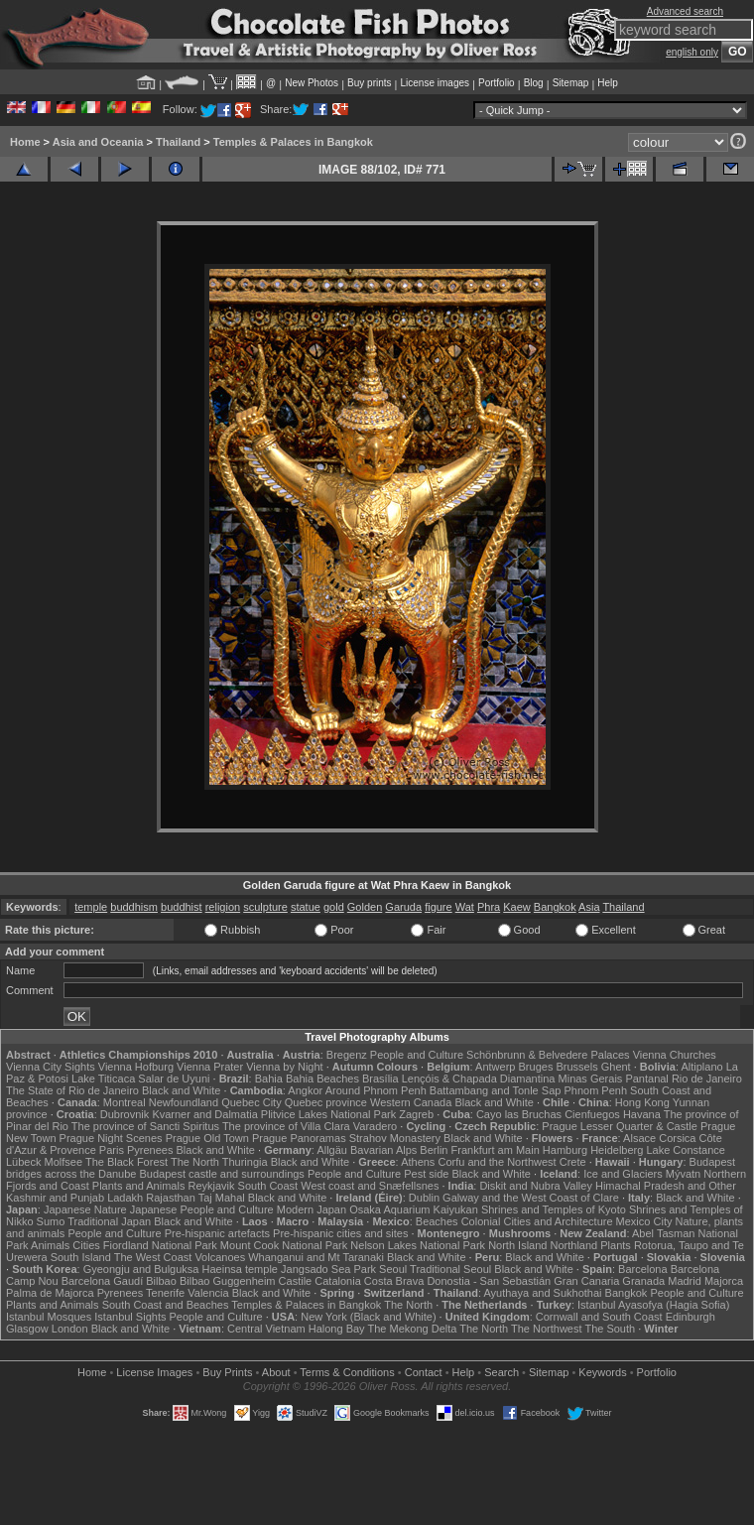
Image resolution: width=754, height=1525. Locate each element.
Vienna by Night (284, 1067)
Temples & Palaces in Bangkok (293, 142)
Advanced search (685, 11)
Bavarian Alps (383, 1150)
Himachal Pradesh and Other (665, 1186)
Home (25, 142)
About (276, 1372)
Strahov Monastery (394, 1138)
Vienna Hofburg (136, 1067)
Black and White (181, 1090)
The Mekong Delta (411, 1328)
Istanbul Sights (130, 1317)
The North (195, 1162)
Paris (111, 1150)
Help (607, 82)
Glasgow (27, 1328)
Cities (86, 1245)
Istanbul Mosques (48, 1317)
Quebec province (326, 1102)
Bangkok (555, 907)
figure (438, 907)
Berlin (433, 1150)
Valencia (208, 1293)
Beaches (437, 1221)
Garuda (403, 907)
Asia (588, 907)
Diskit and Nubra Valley (535, 1186)
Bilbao (161, 1281)
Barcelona (643, 1269)
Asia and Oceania (98, 142)
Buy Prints (227, 1372)
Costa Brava (394, 1281)
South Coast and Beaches (165, 1305)
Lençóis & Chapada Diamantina (479, 1078)
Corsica (677, 1138)
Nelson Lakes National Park (417, 1245)
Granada (643, 1281)
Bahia (269, 1078)
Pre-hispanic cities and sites (340, 1233)
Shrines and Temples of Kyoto (553, 1209)
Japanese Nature (85, 1209)
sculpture (265, 907)
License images (435, 82)
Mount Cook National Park (283, 1245)
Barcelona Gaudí (103, 1281)
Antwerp (495, 1067)
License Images (154, 1372)
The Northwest (546, 1328)
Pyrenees (150, 1150)
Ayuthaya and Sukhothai (542, 1293)
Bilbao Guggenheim (228, 1281)
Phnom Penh (595, 1090)
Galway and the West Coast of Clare (530, 1198)
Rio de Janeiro (707, 1078)
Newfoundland (183, 1102)
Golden (364, 907)
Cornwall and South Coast (599, 1317)
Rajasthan (170, 1198)
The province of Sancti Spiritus (145, 1126)
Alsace (639, 1138)
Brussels (576, 1067)
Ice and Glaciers (622, 1174)
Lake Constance (685, 1150)
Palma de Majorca (50, 1293)
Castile (296, 1281)
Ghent (616, 1067)
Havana (642, 1114)
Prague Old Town (207, 1138)
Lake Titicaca (103, 1078)
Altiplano (701, 1067)
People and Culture (416, 1055)
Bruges (536, 1067)
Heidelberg (616, 1150)
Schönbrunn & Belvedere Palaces (548, 1055)
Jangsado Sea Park (328, 1269)
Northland (574, 1245)
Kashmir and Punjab (55, 1198)
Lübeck (23, 1162)
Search (501, 1372)
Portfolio (496, 82)
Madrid (684, 1281)
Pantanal (646, 1078)
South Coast (268, 1186)
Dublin (424, 1198)
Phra (488, 907)
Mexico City (644, 1221)
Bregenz (346, 1055)
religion (222, 907)
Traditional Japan (109, 1221)
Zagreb (416, 1114)
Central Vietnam (266, 1328)
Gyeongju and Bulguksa (141, 1269)
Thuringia (245, 1162)
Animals (50, 1245)
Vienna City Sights (50, 1067)
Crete (573, 1162)
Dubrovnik (125, 1114)
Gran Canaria (586, 1281)
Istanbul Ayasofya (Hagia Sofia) (653, 1305)
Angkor (305, 1090)
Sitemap (571, 82)
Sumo (51, 1221)
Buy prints (369, 82)
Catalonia (337, 1281)
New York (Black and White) (368, 1317)
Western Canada (410, 1102)
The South (609, 1328)
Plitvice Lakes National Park (328, 1114)
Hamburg (565, 1150)
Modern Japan (311, 1209)
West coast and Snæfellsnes (370, 1186)
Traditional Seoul (450, 1269)
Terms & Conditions (347, 1372)
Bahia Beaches (322, 1078)
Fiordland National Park (160, 1245)
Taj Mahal (221, 1198)
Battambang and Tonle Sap (496, 1090)
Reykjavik (211, 1186)
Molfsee (64, 1162)
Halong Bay (337, 1328)
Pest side (426, 1174)
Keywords (602, 1372)
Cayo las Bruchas (519, 1114)
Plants (615, 1245)
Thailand (178, 142)
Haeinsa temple (240, 1269)
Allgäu (331, 1150)
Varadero (375, 1126)
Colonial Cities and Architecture (537, 1221)
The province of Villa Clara (286, 1126)
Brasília (380, 1078)
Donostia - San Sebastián (489, 1281)
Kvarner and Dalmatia (204, 1114)
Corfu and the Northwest (497, 1162)
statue (305, 907)
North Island (517, 1245)
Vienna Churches (674, 1055)
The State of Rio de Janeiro (72, 1090)
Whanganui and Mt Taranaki (316, 1257)
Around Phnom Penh (376, 1090)
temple (90, 907)
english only (692, 52)
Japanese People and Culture (202, 1209)
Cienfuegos (592, 1114)
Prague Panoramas (299, 1138)
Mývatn (683, 1174)
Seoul (393, 1269)
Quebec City (251, 1102)
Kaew (517, 907)
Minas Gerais (591, 1078)
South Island (81, 1257)
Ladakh (125, 1198)
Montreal (124, 1102)
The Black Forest (126, 1162)
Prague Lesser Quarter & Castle (619, 1126)
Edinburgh (690, 1317)
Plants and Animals (139, 1186)
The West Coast (153, 1257)
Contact (423, 1372)
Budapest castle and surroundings (222, 1174)
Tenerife (165, 1293)
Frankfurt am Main (495, 1150)
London (70, 1328)
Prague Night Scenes (111, 1138)
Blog (534, 82)
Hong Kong (642, 1102)
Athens (418, 1162)
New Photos (311, 82)
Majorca (723, 1281)
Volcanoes (219, 1257)
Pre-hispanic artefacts (217, 1233)
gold (333, 907)
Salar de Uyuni (173, 1078)
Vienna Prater (210, 1067)
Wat (464, 907)
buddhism (134, 907)
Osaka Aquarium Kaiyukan (413, 1209)
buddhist (181, 907)
